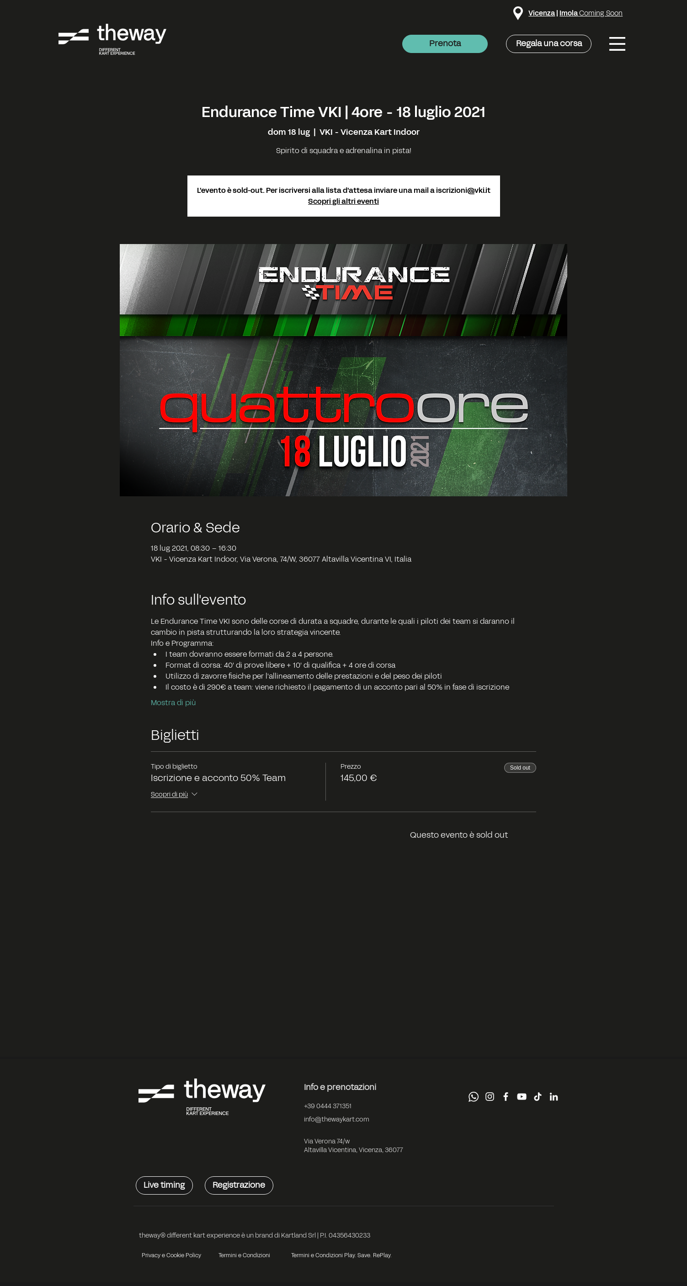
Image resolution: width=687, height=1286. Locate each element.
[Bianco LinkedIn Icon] (553, 1096)
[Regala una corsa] (548, 44)
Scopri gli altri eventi (343, 201)
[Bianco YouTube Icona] (521, 1096)
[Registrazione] (239, 1185)
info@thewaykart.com (336, 1119)
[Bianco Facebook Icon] (505, 1096)
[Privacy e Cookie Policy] (171, 1255)
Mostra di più (173, 702)
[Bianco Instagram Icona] (489, 1096)
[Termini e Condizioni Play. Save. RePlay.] (341, 1255)
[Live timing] (164, 1185)
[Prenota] (445, 44)
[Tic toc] (537, 1096)
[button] (617, 44)
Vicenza (541, 13)
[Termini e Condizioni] (244, 1255)
